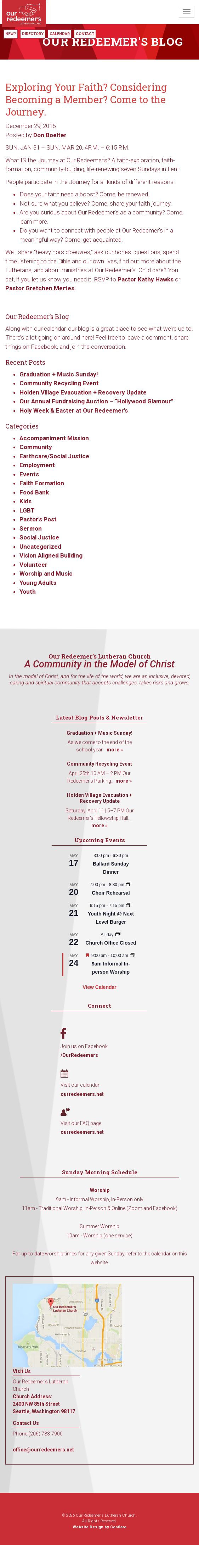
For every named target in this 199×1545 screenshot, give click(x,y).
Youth (27, 591)
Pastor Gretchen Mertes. (40, 288)
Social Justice (39, 537)
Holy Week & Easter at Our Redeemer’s (73, 410)
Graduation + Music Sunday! (58, 374)
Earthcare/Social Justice (54, 456)
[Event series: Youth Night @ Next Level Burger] (128, 905)
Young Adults (37, 582)
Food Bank (34, 492)
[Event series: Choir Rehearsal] (128, 884)
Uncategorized (40, 546)
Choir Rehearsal (111, 893)
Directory (33, 34)
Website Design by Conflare (99, 1527)
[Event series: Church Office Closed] (117, 934)
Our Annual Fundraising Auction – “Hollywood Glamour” (96, 401)
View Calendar (99, 987)
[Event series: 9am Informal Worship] (132, 955)
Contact (85, 34)
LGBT (27, 510)
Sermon (30, 528)
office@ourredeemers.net (43, 1449)
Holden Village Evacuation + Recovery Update (83, 392)
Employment (37, 465)
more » (115, 749)
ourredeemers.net (82, 1094)
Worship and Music (46, 573)
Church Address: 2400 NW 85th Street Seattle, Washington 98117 (44, 1404)
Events (29, 474)
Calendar (60, 34)
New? (10, 34)
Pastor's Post (38, 519)
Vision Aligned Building (51, 555)
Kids (25, 501)
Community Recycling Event (59, 383)
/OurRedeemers (79, 1055)
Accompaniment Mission (54, 438)
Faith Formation (41, 483)
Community (35, 446)
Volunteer (33, 564)
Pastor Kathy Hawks (146, 279)
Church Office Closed (110, 943)
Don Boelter (50, 135)
